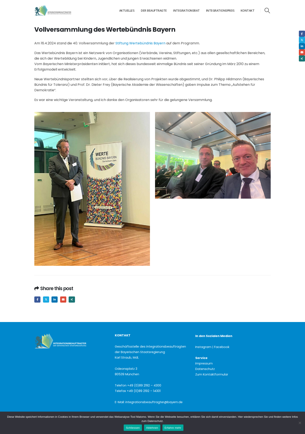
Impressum (204, 363)
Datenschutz (205, 369)
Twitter (46, 299)
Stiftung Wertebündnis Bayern (140, 43)
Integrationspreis (220, 10)
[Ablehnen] (300, 423)
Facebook (37, 299)
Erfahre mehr (173, 427)
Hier (240, 416)
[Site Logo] (60, 10)
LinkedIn (54, 299)
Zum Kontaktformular (211, 374)
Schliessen (133, 427)
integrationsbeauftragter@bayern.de (154, 402)
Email (63, 299)
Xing (72, 299)
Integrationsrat (186, 10)
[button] (267, 10)
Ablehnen (152, 427)
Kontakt (248, 10)
